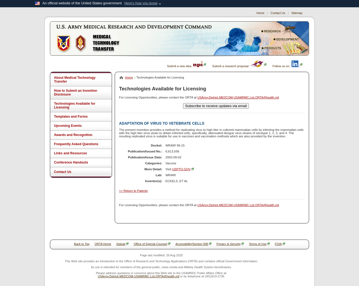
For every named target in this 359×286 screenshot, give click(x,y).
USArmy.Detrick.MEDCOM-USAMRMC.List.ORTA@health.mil (238, 97)
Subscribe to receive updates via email (216, 106)
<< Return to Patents (133, 190)
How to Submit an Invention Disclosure (75, 92)
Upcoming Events (68, 126)
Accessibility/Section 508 (193, 244)
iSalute (122, 244)
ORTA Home (102, 244)
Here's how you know (140, 3)
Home (260, 13)
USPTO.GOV (183, 169)
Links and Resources (70, 153)
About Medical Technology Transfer (75, 79)
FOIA (280, 244)
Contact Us (277, 13)
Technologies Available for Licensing (74, 105)
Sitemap (297, 13)
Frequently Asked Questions (76, 144)
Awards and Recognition (73, 135)
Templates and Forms (71, 116)
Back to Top (81, 244)
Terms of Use (259, 244)
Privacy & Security (230, 244)
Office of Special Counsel (152, 244)
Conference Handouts (71, 162)
